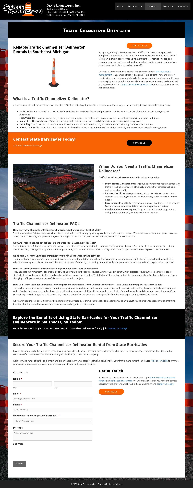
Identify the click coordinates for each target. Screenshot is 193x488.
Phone (17, 404)
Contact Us (183, 6)
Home (120, 6)
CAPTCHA (18, 444)
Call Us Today (139, 45)
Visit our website (159, 360)
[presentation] (32, 452)
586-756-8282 (60, 12)
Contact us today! (117, 328)
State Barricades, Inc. (64, 5)
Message (18, 427)
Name (17, 378)
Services (169, 6)
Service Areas (136, 6)
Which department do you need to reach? (36, 415)
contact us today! (165, 383)
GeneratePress (116, 484)
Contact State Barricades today (136, 84)
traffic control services (121, 380)
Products (154, 6)
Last (56, 387)
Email (17, 393)
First (15, 387)
